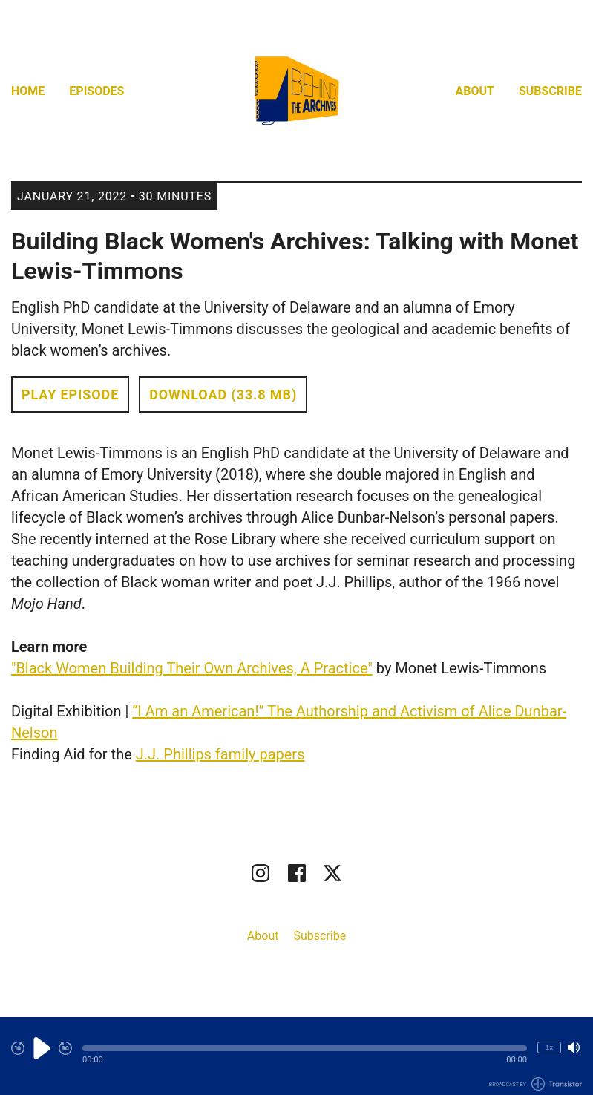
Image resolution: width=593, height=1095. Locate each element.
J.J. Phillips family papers (220, 754)
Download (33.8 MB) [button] (223, 394)
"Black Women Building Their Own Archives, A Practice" (192, 668)
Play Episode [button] (70, 394)
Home (28, 91)
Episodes (96, 91)
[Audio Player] (296, 1056)
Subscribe (550, 91)
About (475, 91)
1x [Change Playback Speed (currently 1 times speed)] (549, 1047)
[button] (304, 1048)
